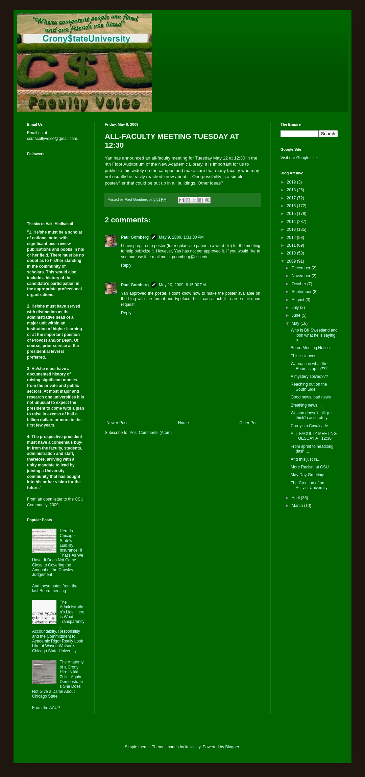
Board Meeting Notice (310, 347)
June (296, 315)
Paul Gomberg (135, 237)
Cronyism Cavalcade (309, 425)
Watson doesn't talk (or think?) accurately (311, 415)
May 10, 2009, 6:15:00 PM (182, 285)
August (299, 299)
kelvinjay (192, 747)
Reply (126, 265)
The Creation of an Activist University (309, 485)
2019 (292, 182)
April (296, 497)
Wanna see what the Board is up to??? (309, 366)
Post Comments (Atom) (150, 432)
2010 (292, 253)
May (296, 323)
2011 (292, 245)
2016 (292, 205)
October (299, 284)
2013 (292, 229)
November (302, 275)
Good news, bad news (311, 397)
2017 (292, 198)
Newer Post (116, 422)
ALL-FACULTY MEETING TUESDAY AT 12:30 (314, 436)
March (298, 505)
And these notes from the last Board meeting (54, 588)
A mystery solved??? (309, 376)
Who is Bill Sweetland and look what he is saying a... (314, 335)
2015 (292, 213)
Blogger (232, 747)
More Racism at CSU (310, 467)
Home (183, 422)
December (302, 268)
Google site (306, 157)
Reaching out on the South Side (309, 386)
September (302, 291)
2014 (292, 221)
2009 (292, 261)
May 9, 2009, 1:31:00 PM (181, 237)
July (296, 307)
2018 (292, 190)
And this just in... (305, 459)
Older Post (249, 422)
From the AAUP (46, 707)
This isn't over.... (305, 356)
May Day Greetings (308, 474)
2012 (292, 237)
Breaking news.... (306, 405)
